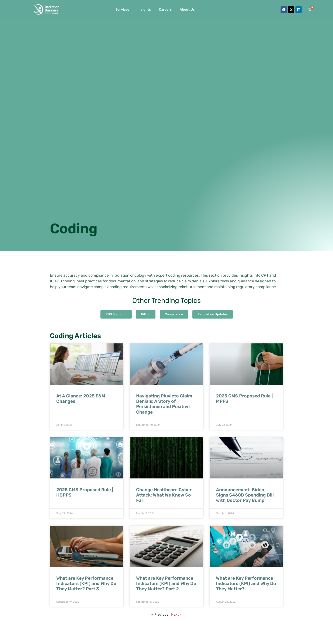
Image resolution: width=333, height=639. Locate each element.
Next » (176, 617)
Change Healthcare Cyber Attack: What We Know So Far (164, 497)
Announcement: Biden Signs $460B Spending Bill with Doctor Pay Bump (245, 497)
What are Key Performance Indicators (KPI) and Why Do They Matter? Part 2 (166, 585)
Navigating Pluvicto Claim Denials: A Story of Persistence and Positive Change (164, 406)
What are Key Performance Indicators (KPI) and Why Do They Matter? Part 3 (86, 585)
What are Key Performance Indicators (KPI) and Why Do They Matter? (246, 585)
